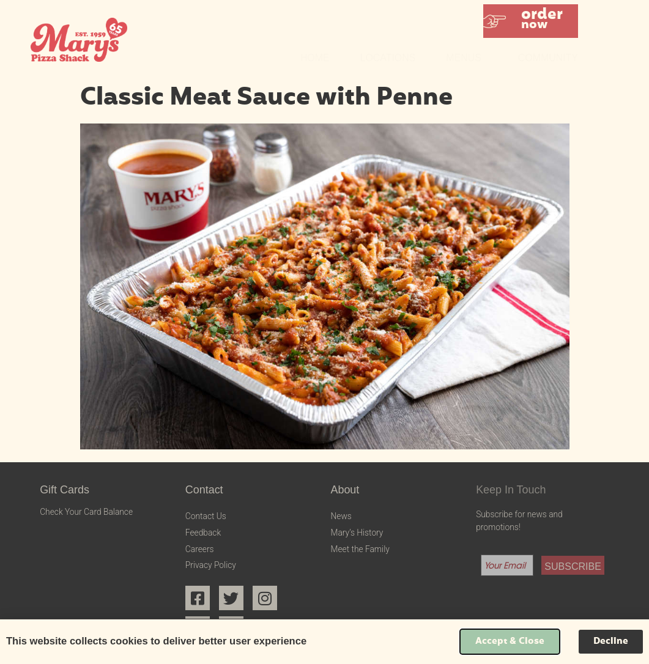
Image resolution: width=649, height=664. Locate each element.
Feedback (203, 532)
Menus (466, 58)
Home (315, 58)
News (340, 516)
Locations (388, 58)
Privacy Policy (210, 565)
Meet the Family (359, 549)
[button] (530, 21)
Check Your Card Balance (86, 512)
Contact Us (205, 516)
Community (548, 58)
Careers (199, 549)
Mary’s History (356, 532)
